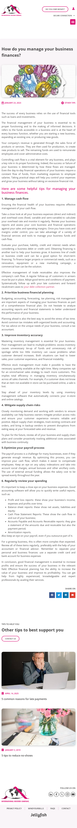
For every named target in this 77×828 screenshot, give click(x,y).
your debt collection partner (39, 286)
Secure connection (64, 15)
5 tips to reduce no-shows (17, 755)
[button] (72, 22)
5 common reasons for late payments (24, 699)
